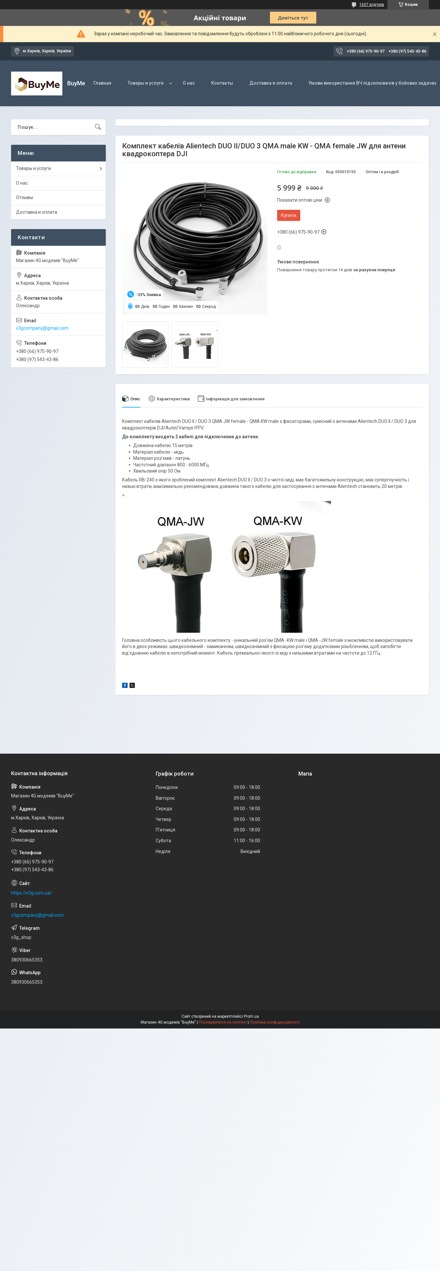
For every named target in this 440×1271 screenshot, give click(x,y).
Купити (288, 215)
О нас (189, 83)
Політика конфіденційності (275, 1022)
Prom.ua (251, 1016)
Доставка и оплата (270, 83)
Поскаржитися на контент (223, 1022)
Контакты (222, 83)
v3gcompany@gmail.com (42, 328)
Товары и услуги (146, 83)
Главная (102, 83)
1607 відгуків (371, 4)
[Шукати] (98, 127)
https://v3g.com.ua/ (31, 892)
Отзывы (24, 197)
